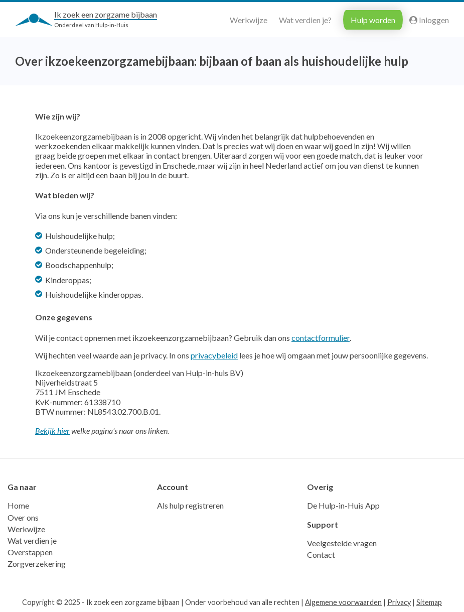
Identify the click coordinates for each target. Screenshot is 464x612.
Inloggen (429, 20)
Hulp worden (373, 20)
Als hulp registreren (190, 505)
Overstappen (30, 552)
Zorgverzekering (37, 563)
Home (18, 505)
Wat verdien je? (305, 20)
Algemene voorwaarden (343, 602)
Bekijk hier (52, 430)
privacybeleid (214, 355)
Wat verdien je (32, 540)
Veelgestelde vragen (342, 543)
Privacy (399, 602)
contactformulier (320, 337)
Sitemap (429, 602)
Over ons (23, 517)
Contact (321, 554)
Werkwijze (248, 20)
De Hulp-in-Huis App (343, 505)
